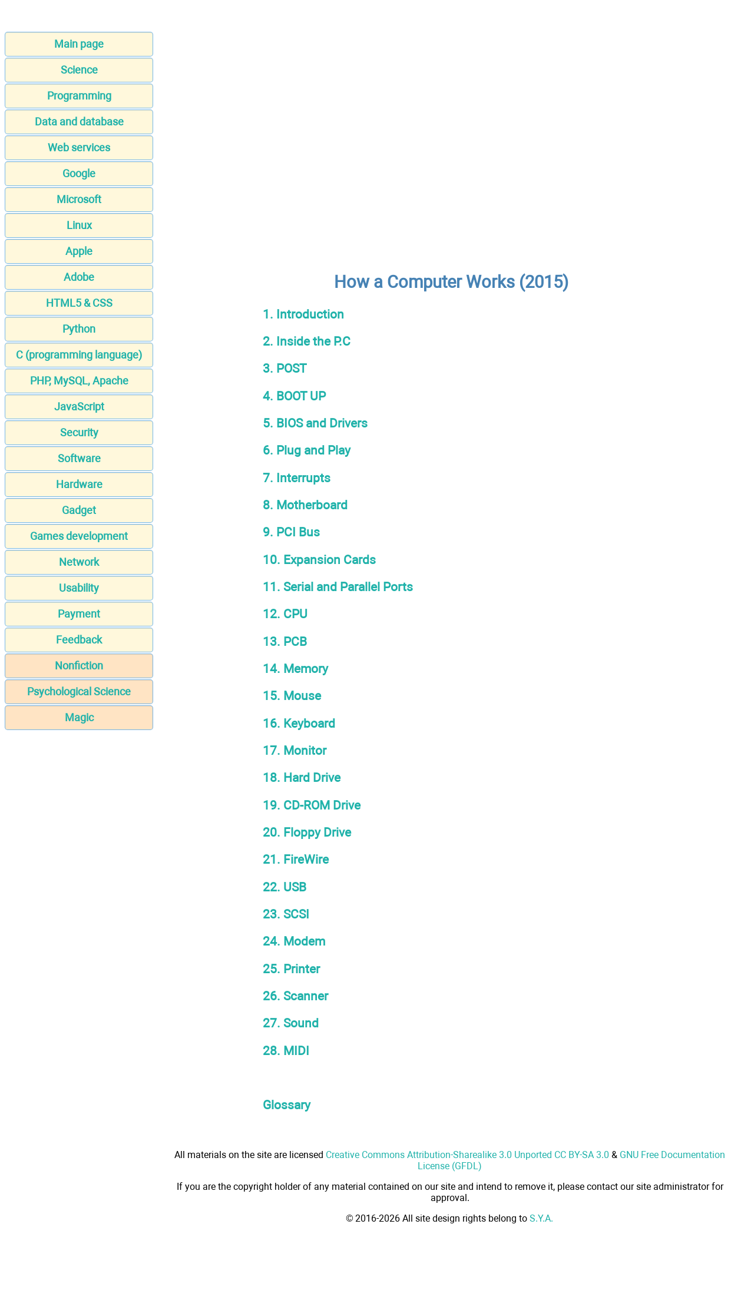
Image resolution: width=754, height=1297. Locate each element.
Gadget (79, 510)
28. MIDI (286, 1050)
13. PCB (285, 641)
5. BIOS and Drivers (315, 423)
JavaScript (79, 406)
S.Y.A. (541, 1218)
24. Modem (294, 941)
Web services (79, 147)
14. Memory (295, 668)
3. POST (285, 368)
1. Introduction (303, 314)
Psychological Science (79, 691)
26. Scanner (295, 995)
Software (79, 458)
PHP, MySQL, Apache (79, 380)
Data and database (79, 121)
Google (78, 173)
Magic (79, 717)
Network (79, 562)
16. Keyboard (299, 723)
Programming (79, 95)
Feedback (79, 639)
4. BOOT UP (294, 396)
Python (78, 329)
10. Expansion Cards (319, 559)
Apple (78, 251)
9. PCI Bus (291, 532)
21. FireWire (296, 859)
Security (79, 432)
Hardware (79, 484)
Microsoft (79, 199)
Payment (79, 614)
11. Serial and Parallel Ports (338, 586)
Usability (79, 588)
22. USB (284, 887)
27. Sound (291, 1023)
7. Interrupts (296, 477)
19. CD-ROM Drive (312, 805)
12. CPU (285, 613)
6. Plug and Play (306, 450)
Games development (79, 536)
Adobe (79, 277)
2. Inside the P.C (306, 341)
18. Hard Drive (301, 777)
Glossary (286, 1104)
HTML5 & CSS (79, 303)
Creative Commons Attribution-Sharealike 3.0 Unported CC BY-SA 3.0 (467, 1154)
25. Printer (291, 968)
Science (79, 70)
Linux (79, 225)
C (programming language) (79, 355)
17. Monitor (294, 750)
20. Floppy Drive (307, 832)
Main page (79, 44)
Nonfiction (79, 665)
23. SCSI (286, 914)
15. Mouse (292, 695)
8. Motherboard (305, 504)
